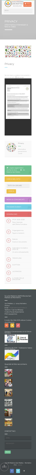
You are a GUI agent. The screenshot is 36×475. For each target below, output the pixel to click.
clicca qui (19, 77)
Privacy (21, 143)
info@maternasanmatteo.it (18, 308)
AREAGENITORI (27, 4)
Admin (20, 465)
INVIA (8, 452)
